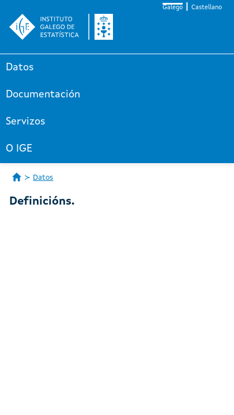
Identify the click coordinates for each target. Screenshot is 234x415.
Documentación (43, 94)
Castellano (206, 8)
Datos (20, 67)
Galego (173, 8)
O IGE (19, 149)
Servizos (26, 121)
